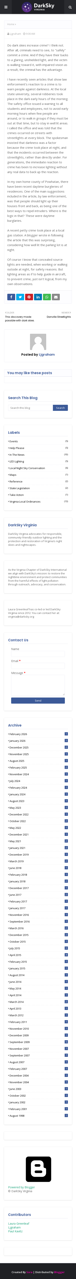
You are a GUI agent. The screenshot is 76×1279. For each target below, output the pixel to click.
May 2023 (39, 808)
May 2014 (39, 988)
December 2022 (39, 814)
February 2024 (39, 787)
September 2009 (39, 1042)
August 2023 (39, 801)
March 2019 (39, 861)
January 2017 (39, 908)
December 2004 (39, 1075)
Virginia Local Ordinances (39, 501)
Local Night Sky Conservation (39, 468)
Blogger (59, 1272)
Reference (39, 481)
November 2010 (39, 1028)
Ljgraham (15, 34)
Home (10, 24)
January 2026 (39, 741)
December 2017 (39, 888)
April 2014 (39, 995)
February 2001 (39, 1109)
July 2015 (39, 948)
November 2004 (39, 1082)
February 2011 (39, 1022)
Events (39, 441)
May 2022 (39, 828)
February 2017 (39, 901)
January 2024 (39, 794)
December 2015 (39, 935)
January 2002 (39, 1102)
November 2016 (39, 915)
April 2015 (39, 955)
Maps (39, 475)
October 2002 (39, 1095)
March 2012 (39, 1015)
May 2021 (39, 841)
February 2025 (39, 767)
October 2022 (39, 821)
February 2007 (39, 1069)
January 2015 (39, 968)
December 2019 (39, 854)
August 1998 (39, 1116)
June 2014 (39, 982)
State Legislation (39, 488)
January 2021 (39, 848)
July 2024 (39, 781)
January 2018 (39, 881)
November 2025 (39, 754)
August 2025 (39, 761)
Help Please (39, 448)
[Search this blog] (30, 408)
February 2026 (39, 734)
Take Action (39, 495)
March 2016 (39, 928)
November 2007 (39, 1049)
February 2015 (39, 962)
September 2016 (39, 921)
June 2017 (39, 895)
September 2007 (39, 1055)
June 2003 (39, 1089)
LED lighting (39, 461)
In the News (39, 454)
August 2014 (39, 975)
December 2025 (39, 747)
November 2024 (39, 774)
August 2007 (39, 1062)
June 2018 (39, 868)
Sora (29, 1272)
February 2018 (39, 874)
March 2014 (39, 1002)
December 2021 (39, 834)
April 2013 (39, 1008)
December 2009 (39, 1035)
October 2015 (39, 941)
